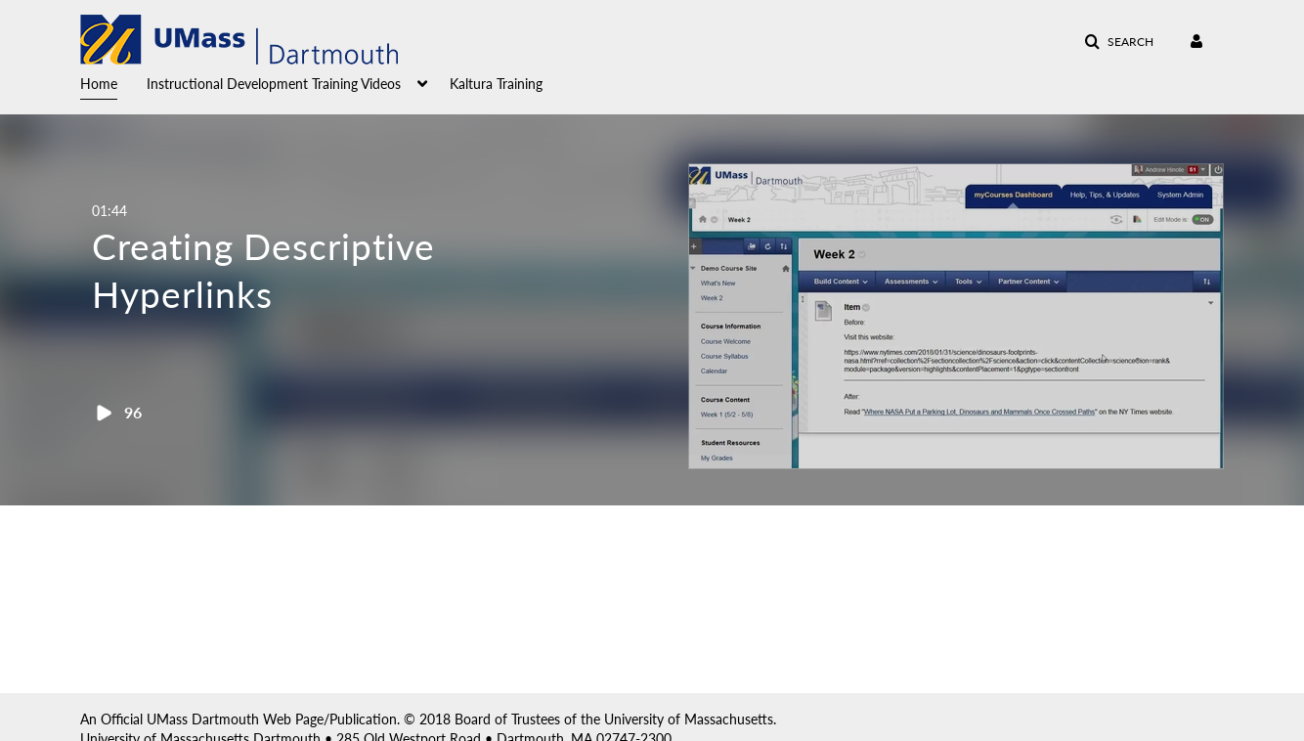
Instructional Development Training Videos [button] (274, 83)
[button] (1118, 42)
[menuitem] (113, 82)
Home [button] (98, 83)
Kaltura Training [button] (496, 83)
